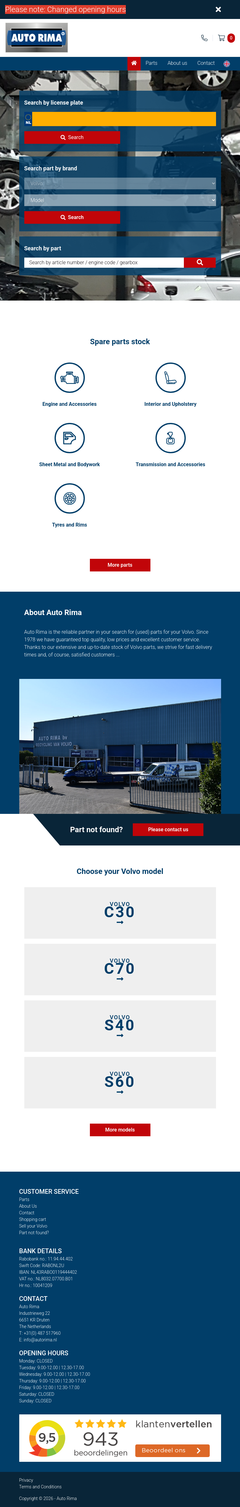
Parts (151, 63)
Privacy (26, 1480)
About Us (28, 1206)
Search (72, 137)
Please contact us (168, 830)
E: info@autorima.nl (38, 1339)
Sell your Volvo (33, 1226)
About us (177, 63)
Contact (206, 63)
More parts (120, 565)
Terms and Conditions (40, 1486)
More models (120, 1130)
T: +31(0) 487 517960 (40, 1333)
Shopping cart (32, 1219)
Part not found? (34, 1232)
